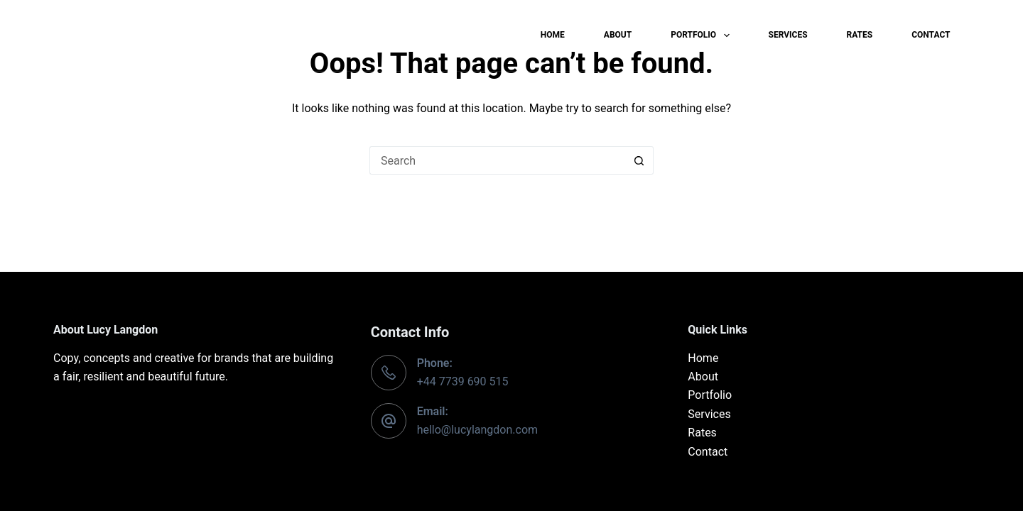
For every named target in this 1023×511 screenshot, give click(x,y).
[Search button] (639, 160)
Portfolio (703, 35)
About (618, 35)
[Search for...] (497, 160)
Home (553, 35)
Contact (930, 35)
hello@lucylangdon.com (477, 429)
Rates (860, 35)
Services (788, 35)
